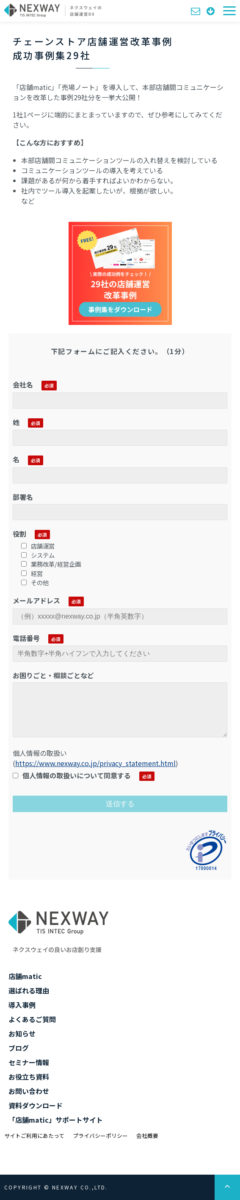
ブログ (18, 1048)
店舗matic (25, 976)
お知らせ (22, 1033)
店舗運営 (38, 545)
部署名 (23, 497)
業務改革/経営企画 (51, 563)
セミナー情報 (28, 1062)
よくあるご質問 (32, 1019)
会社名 (23, 384)
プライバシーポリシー (100, 1136)
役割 (19, 534)
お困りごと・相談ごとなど (53, 675)
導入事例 (22, 1005)
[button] (229, 11)
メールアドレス (36, 600)
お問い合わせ (196, 11)
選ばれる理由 (28, 990)
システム (38, 555)
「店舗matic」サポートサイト (55, 1120)
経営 (32, 573)
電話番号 (26, 638)
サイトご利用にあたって (34, 1136)
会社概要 (147, 1136)
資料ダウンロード (211, 11)
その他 (35, 582)
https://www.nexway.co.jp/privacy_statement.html (95, 763)
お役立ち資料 (28, 1077)
